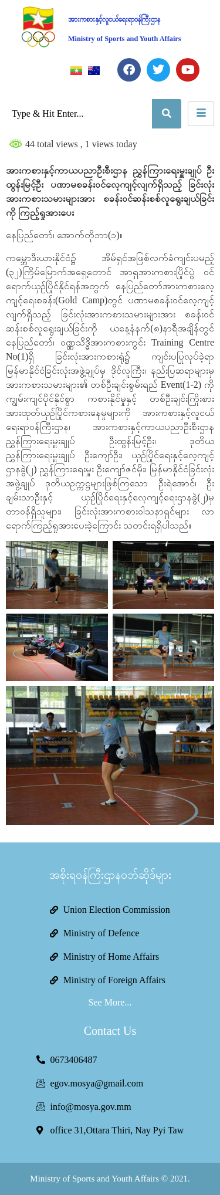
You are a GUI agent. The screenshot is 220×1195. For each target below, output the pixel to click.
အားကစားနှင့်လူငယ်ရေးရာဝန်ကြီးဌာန (114, 19)
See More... (110, 1002)
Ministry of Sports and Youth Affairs (124, 39)
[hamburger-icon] (201, 113)
